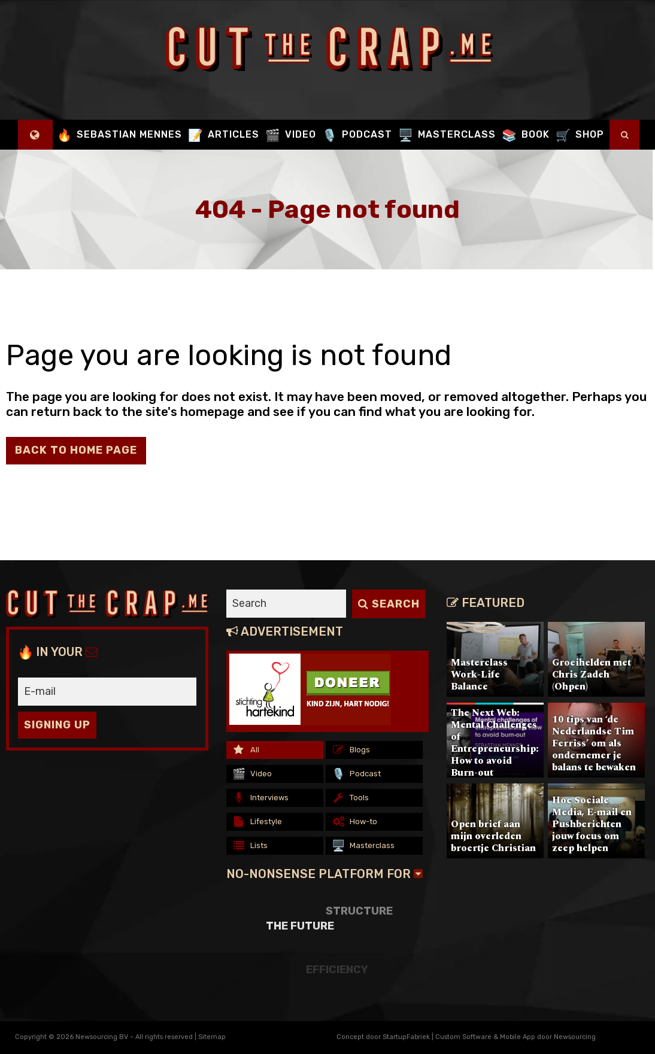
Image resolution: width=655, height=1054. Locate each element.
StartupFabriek (406, 1037)
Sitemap (212, 1037)
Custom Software (463, 1037)
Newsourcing (575, 1037)
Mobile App (517, 1037)
